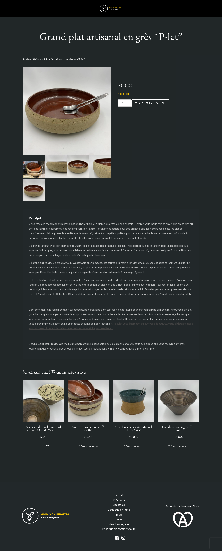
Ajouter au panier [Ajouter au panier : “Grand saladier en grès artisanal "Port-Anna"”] (134, 446)
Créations (119, 500)
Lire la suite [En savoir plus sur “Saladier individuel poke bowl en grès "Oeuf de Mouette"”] (43, 445)
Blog (119, 514)
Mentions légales (118, 524)
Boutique (27, 59)
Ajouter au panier (152, 103)
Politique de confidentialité (118, 529)
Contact (119, 519)
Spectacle (119, 505)
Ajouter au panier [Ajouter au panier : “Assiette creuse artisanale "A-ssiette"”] (89, 446)
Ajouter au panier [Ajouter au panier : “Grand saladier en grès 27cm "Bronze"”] (180, 446)
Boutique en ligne (119, 509)
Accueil (118, 495)
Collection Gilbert (41, 59)
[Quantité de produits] (124, 103)
